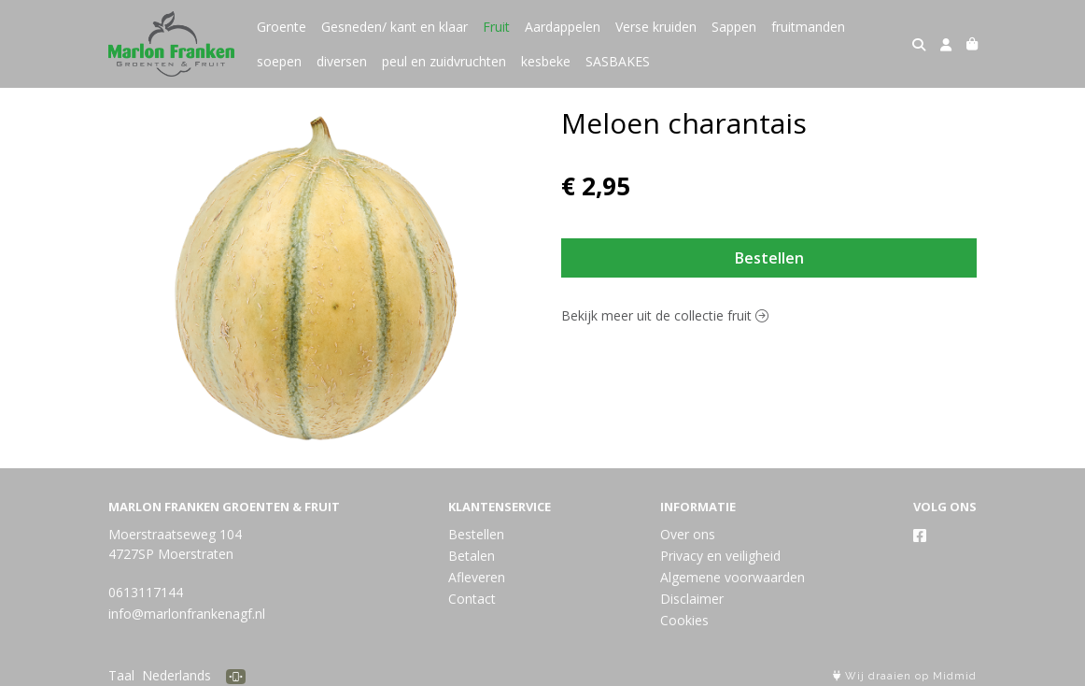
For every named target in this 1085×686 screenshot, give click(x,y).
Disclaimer (692, 598)
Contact (472, 598)
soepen (279, 61)
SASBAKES (617, 61)
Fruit (496, 27)
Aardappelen (562, 27)
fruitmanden (808, 27)
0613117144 (145, 592)
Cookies (684, 620)
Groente (281, 27)
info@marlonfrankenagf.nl (186, 613)
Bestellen (769, 258)
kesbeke (546, 61)
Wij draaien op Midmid (905, 676)
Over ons (687, 534)
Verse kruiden (656, 27)
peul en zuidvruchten (444, 61)
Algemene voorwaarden (732, 577)
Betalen (471, 556)
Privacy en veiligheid (720, 556)
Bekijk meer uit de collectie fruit (664, 315)
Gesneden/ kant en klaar (394, 27)
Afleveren (476, 577)
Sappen (734, 27)
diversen (342, 61)
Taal (121, 675)
